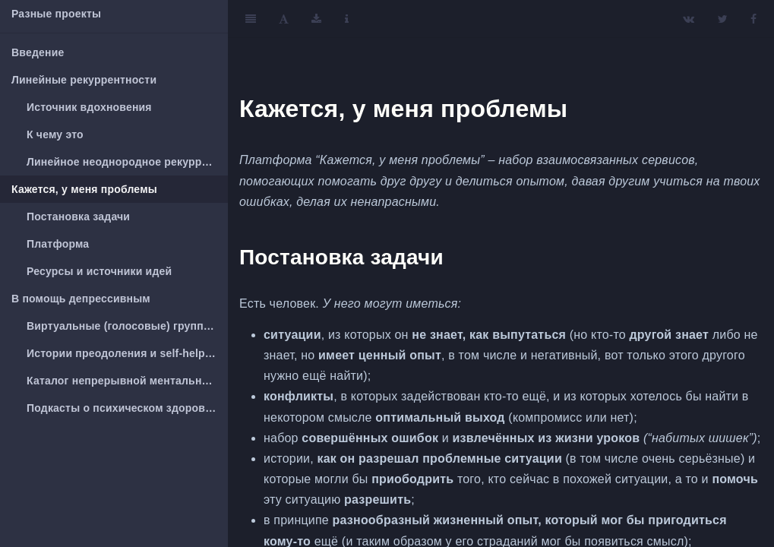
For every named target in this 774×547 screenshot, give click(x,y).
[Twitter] (722, 19)
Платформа (58, 244)
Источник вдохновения (89, 107)
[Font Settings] (283, 19)
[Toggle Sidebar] (250, 19)
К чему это (55, 134)
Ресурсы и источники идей (99, 271)
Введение (37, 52)
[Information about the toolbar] (346, 19)
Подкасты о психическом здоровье (122, 408)
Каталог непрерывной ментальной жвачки (127, 381)
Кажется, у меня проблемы (84, 189)
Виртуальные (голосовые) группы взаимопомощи (127, 326)
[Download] (316, 19)
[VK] (688, 19)
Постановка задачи (78, 216)
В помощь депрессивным (80, 298)
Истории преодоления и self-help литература (127, 353)
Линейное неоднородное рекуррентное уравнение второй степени (127, 162)
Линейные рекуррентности (83, 80)
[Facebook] (753, 19)
